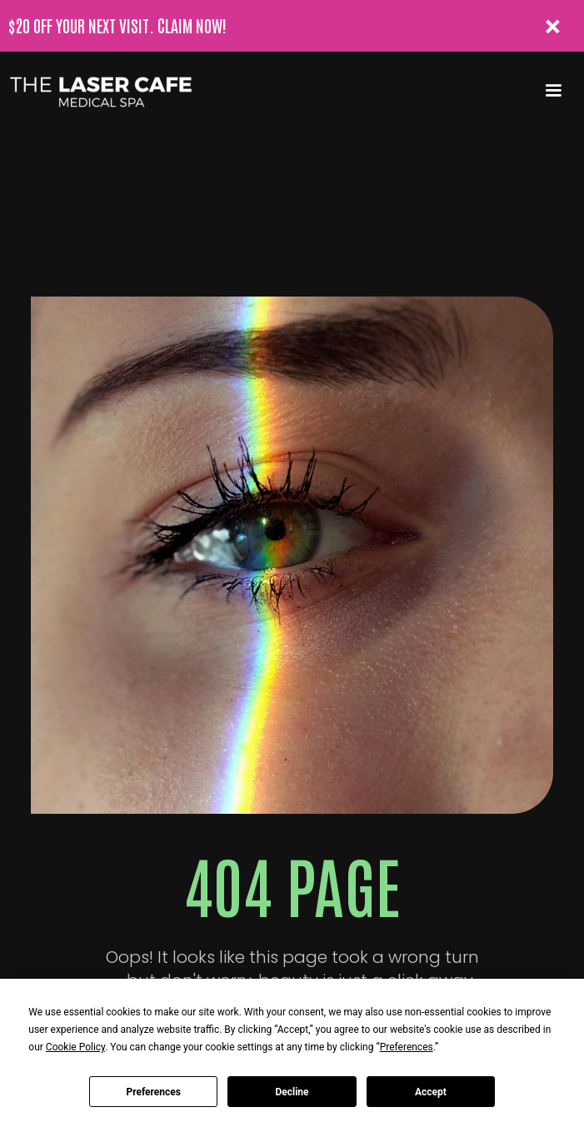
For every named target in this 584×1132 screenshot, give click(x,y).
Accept (431, 1092)
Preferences (153, 1092)
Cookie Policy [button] (75, 1047)
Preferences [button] (406, 1047)
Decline (291, 1092)
